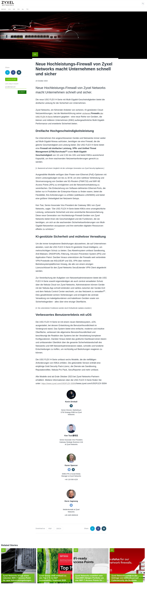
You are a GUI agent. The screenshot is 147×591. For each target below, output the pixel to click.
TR (27, 9)
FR (18, 9)
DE (14, 9)
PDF (50, 523)
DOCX (59, 523)
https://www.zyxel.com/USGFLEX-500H (59, 375)
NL (23, 9)
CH (9, 9)
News (3, 9)
